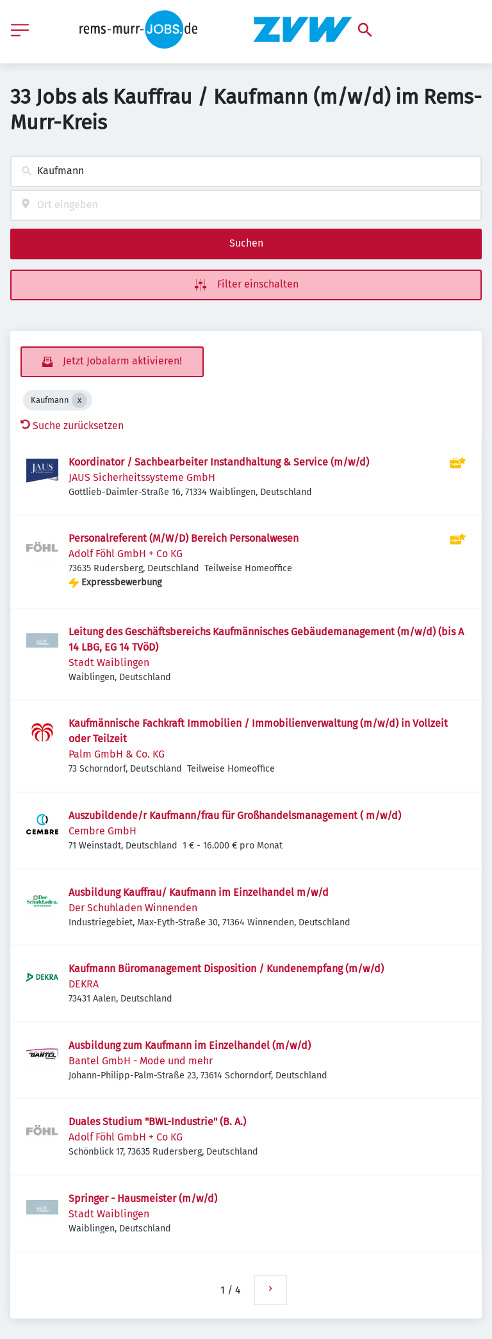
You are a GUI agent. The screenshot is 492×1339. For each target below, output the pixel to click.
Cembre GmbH (102, 831)
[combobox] (246, 171)
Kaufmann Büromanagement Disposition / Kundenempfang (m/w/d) (226, 968)
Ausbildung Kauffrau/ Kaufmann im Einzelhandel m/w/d (199, 892)
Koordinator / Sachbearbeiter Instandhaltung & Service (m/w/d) (219, 462)
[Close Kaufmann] (79, 400)
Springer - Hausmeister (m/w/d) (143, 1198)
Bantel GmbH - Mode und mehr (141, 1061)
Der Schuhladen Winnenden (133, 908)
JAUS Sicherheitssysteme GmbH (142, 477)
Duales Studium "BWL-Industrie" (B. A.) (157, 1122)
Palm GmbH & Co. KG (117, 754)
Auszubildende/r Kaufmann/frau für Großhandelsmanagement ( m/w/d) (235, 815)
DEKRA (84, 984)
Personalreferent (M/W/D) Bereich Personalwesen (184, 538)
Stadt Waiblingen (109, 662)
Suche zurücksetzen (72, 425)
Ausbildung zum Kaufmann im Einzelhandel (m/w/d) (190, 1045)
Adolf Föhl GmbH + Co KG (126, 554)
